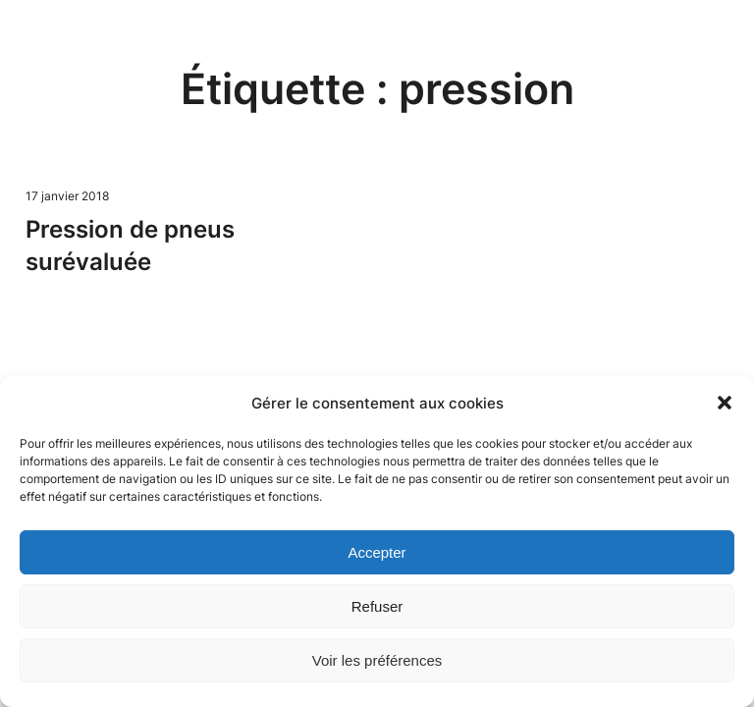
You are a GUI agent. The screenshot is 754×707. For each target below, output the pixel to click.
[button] (724, 402)
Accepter (376, 552)
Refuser (377, 606)
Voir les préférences (377, 660)
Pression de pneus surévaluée (130, 245)
